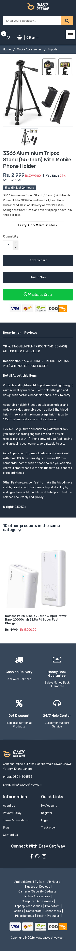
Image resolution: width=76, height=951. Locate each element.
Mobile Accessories (29, 49)
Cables (18, 911)
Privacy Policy (12, 813)
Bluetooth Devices (37, 886)
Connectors (53, 911)
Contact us (10, 835)
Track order (48, 827)
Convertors (34, 911)
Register (46, 813)
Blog (6, 827)
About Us (9, 805)
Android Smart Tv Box (30, 882)
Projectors (53, 906)
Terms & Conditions (16, 820)
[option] (38, 92)
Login (44, 820)
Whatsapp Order (38, 294)
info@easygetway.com (27, 784)
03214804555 (22, 776)
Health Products (48, 916)
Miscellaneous (24, 916)
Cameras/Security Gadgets (38, 891)
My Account (49, 805)
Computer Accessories (37, 901)
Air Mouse (54, 882)
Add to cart (38, 260)
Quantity (11, 236)
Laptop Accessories (28, 906)
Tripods (52, 49)
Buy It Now (38, 277)
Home (7, 49)
